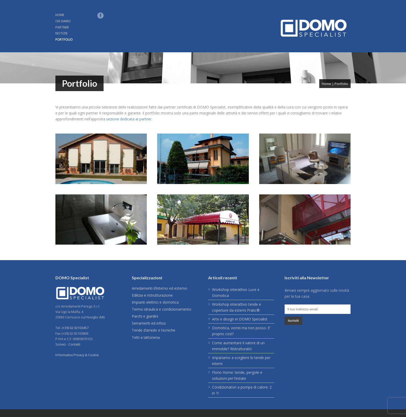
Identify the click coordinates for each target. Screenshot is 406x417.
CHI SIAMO (63, 21)
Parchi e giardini (145, 316)
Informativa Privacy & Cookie (77, 355)
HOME (59, 15)
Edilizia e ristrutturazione (152, 295)
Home (326, 83)
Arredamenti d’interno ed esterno (159, 288)
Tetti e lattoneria (146, 337)
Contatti (74, 344)
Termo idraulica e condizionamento (161, 309)
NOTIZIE (61, 33)
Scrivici (60, 344)
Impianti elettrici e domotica (155, 302)
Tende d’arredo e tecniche (153, 330)
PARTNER (62, 27)
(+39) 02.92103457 (75, 327)
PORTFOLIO (64, 39)
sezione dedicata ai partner (128, 118)
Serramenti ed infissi (149, 323)
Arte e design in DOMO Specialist (239, 319)
